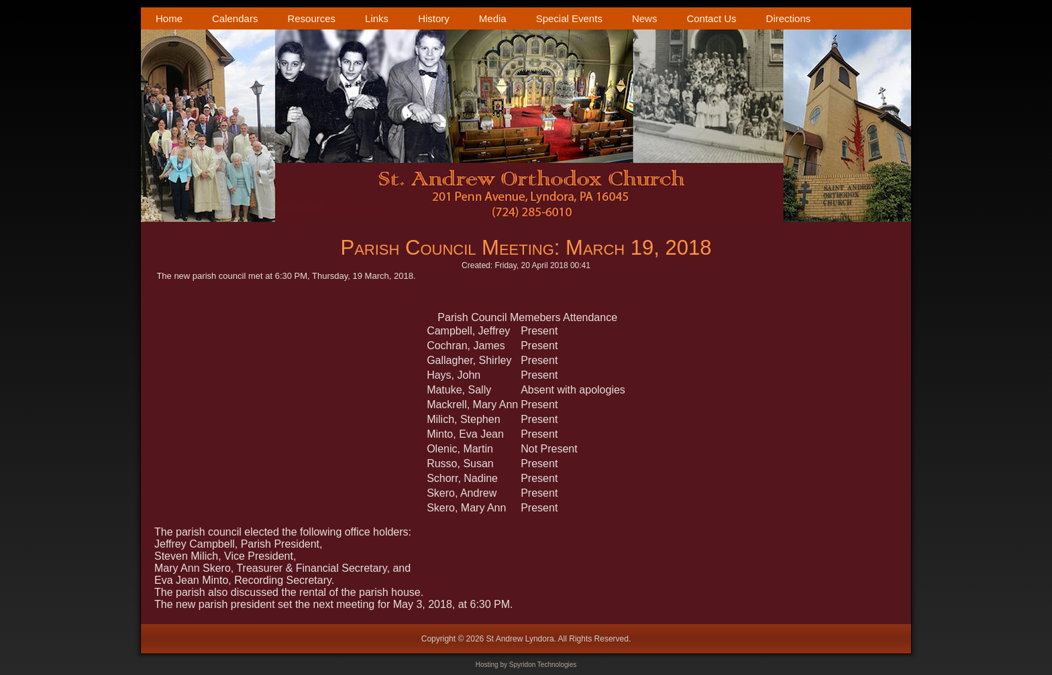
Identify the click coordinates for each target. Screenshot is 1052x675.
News (645, 18)
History (434, 18)
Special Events (569, 18)
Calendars (235, 18)
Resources (311, 18)
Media (493, 18)
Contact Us (711, 18)
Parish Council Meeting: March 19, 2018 (525, 247)
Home (169, 18)
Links (376, 18)
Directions (788, 18)
